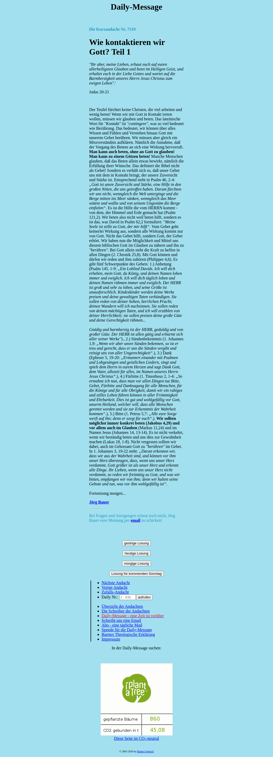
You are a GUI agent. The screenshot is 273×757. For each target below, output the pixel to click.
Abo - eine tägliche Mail (122, 625)
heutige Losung (136, 553)
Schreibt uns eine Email (121, 620)
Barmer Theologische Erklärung (128, 634)
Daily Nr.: (110, 597)
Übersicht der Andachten (122, 606)
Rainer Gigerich (145, 751)
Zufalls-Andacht (115, 592)
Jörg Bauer (99, 502)
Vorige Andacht (115, 587)
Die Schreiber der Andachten (126, 611)
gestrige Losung (136, 543)
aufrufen (144, 597)
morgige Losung (136, 563)
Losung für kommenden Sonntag (136, 574)
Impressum (111, 639)
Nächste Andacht (116, 582)
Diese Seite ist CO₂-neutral (137, 736)
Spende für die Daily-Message (127, 630)
